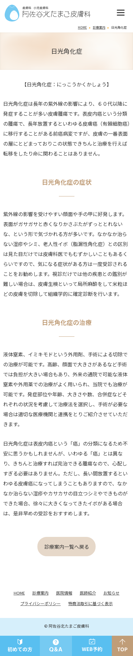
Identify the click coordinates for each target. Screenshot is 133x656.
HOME (82, 27)
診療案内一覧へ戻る (66, 546)
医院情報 (64, 593)
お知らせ (111, 593)
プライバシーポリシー (40, 603)
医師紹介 (88, 593)
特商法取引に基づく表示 (90, 603)
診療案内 (99, 27)
